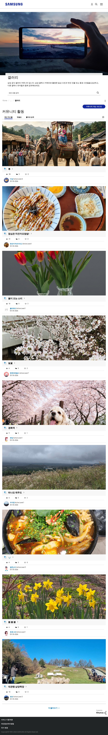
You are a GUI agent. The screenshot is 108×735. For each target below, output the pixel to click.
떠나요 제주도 (15, 492)
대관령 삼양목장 (16, 686)
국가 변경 (4, 728)
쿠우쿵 (12, 503)
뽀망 (11, 438)
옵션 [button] (101, 101)
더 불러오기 (52, 708)
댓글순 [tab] (19, 117)
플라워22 (13, 308)
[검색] (54, 92)
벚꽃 (10, 363)
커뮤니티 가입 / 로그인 (94, 107)
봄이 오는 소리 (15, 298)
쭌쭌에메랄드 (14, 373)
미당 (11, 179)
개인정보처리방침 (7, 724)
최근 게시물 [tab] (8, 117)
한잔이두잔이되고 (16, 244)
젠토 (11, 697)
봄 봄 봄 (12, 622)
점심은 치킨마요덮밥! (18, 233)
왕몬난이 (13, 567)
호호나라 (13, 632)
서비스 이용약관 (7, 720)
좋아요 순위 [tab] (30, 117)
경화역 (11, 428)
